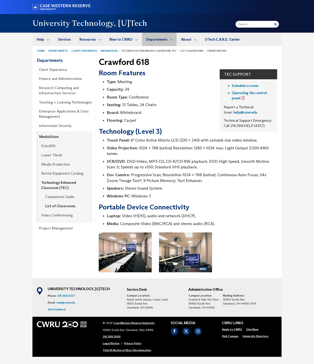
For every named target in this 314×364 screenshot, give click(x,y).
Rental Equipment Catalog (62, 173)
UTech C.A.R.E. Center (222, 39)
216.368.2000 (112, 336)
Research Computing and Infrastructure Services (59, 90)
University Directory (255, 336)
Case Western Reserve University (134, 323)
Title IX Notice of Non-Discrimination (127, 350)
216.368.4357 (66, 296)
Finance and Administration (60, 78)
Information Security (55, 126)
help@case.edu (245, 112)
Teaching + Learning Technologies (65, 102)
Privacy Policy (132, 343)
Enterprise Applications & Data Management (64, 114)
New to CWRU (126, 39)
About (191, 39)
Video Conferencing (57, 215)
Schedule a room (245, 85)
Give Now (252, 329)
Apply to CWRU (232, 329)
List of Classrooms (60, 206)
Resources (92, 39)
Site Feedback (57, 309)
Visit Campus (230, 336)
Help (45, 39)
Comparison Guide (59, 197)
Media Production (55, 164)
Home (41, 50)
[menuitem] (43, 39)
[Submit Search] (275, 24)
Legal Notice (111, 343)
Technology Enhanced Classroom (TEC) (58, 185)
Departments (161, 39)
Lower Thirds (51, 155)
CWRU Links (232, 323)
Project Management (56, 228)
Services (64, 39)
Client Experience (84, 50)
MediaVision (109, 50)
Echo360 (48, 146)
